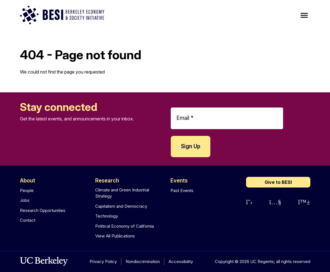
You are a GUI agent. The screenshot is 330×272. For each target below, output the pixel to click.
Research (107, 180)
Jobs (24, 200)
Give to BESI (278, 182)
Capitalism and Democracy (121, 206)
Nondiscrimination (143, 261)
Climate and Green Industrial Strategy (122, 193)
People (27, 190)
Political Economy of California (124, 226)
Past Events (182, 190)
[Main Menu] (304, 15)
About (27, 180)
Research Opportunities (42, 210)
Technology (106, 216)
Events (179, 180)
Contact (27, 220)
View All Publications (115, 236)
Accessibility (181, 261)
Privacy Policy (103, 261)
